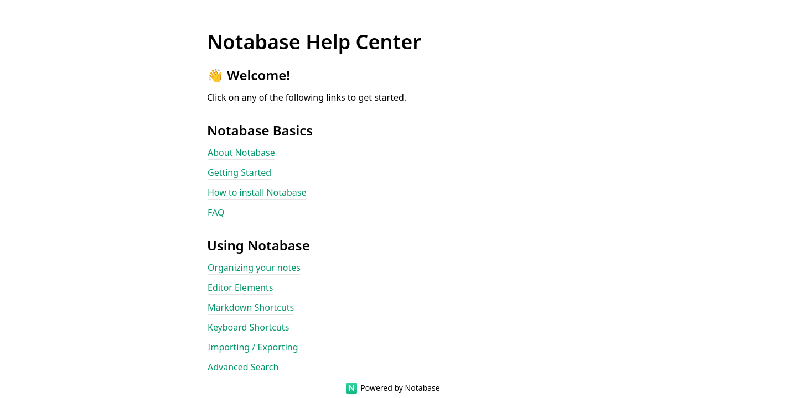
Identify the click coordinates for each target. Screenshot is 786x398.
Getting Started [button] (239, 172)
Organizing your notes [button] (254, 267)
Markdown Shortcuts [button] (251, 307)
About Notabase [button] (241, 152)
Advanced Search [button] (243, 367)
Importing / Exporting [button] (253, 347)
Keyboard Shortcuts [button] (248, 327)
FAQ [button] (216, 212)
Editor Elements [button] (240, 287)
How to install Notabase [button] (257, 192)
